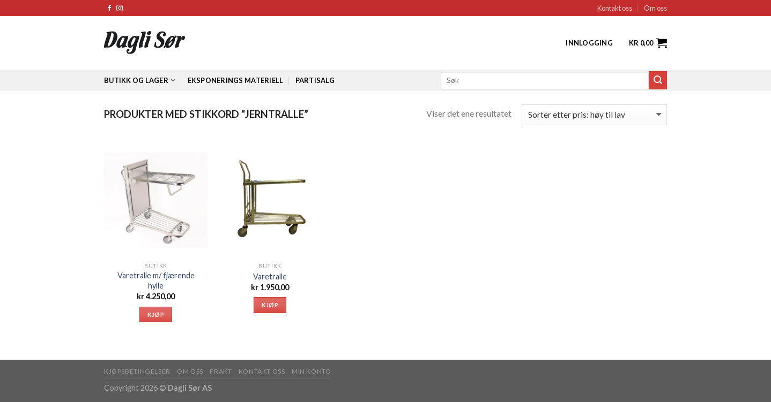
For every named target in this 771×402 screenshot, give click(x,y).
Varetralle (270, 276)
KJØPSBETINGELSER (137, 371)
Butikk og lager (139, 80)
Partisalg (315, 80)
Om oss (655, 8)
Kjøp (155, 314)
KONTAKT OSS (262, 371)
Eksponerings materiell (236, 80)
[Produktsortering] (594, 114)
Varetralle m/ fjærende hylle (156, 280)
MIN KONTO (311, 371)
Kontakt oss (614, 8)
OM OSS (190, 371)
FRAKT (221, 371)
